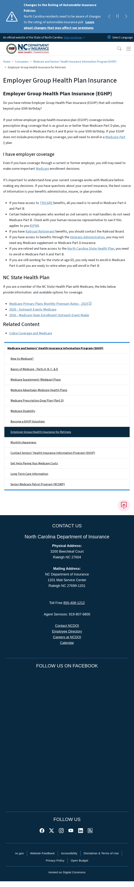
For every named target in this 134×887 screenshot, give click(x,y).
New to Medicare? (22, 359)
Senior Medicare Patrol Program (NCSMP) (38, 484)
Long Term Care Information (29, 474)
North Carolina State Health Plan (90, 248)
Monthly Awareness (23, 442)
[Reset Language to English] (109, 37)
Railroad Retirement (40, 231)
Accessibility (69, 853)
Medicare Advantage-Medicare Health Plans (39, 390)
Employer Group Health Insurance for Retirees (41, 432)
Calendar (67, 643)
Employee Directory (67, 631)
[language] (122, 37)
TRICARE (46, 203)
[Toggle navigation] (128, 48)
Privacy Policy (55, 860)
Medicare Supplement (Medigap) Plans (36, 380)
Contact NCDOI (67, 626)
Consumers (22, 62)
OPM (34, 225)
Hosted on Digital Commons (66, 872)
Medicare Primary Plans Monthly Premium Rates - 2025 (50, 303)
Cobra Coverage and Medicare (30, 333)
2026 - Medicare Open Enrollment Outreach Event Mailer (49, 315)
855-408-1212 (74, 603)
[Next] (126, 16)
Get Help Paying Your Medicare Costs (34, 463)
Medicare (42, 168)
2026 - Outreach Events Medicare (32, 309)
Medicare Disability (23, 411)
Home (6, 62)
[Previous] (109, 16)
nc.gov (19, 853)
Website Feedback (42, 853)
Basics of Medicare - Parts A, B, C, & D (34, 369)
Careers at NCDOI (67, 637)
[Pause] (117, 16)
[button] (116, 48)
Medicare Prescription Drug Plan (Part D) (37, 400)
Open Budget (79, 860)
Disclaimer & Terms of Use (101, 853)
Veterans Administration (87, 237)
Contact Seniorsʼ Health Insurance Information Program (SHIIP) (53, 453)
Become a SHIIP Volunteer (28, 421)
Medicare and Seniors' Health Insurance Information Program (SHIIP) (74, 62)
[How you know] (74, 37)
